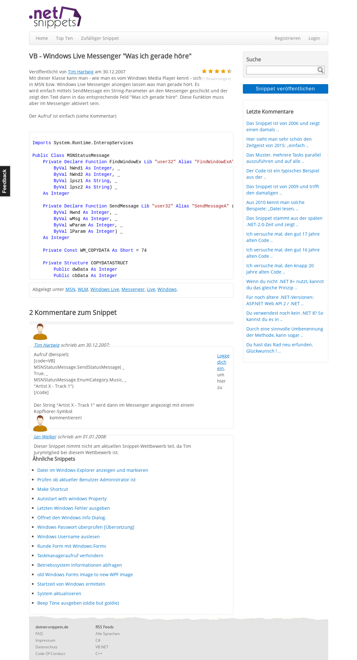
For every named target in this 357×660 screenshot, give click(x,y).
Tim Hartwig (46, 345)
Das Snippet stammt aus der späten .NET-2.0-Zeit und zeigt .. (284, 221)
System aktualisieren (59, 593)
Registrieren (288, 38)
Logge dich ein (223, 362)
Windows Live (104, 289)
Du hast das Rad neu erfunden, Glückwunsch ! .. (279, 348)
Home (42, 38)
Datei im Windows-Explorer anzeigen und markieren (92, 470)
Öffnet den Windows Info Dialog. (71, 518)
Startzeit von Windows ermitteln (71, 584)
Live (151, 289)
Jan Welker (45, 437)
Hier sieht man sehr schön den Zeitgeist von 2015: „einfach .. (279, 142)
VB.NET (101, 647)
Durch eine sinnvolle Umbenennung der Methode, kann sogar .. (284, 332)
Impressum (45, 640)
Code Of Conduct (50, 653)
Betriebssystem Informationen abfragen (79, 565)
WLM (83, 289)
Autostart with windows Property (72, 499)
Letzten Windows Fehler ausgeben (73, 508)
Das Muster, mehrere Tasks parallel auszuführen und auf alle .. (283, 158)
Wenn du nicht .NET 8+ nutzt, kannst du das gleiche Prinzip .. (285, 284)
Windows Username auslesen (68, 537)
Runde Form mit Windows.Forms (71, 546)
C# (98, 640)
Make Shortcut (52, 489)
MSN (70, 289)
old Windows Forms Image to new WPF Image (85, 574)
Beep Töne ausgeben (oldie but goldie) (78, 603)
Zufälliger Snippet (100, 38)
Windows (167, 289)
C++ (98, 653)
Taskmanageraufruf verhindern (70, 555)
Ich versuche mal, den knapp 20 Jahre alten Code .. (280, 268)
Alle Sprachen (107, 633)
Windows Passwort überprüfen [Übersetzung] (85, 527)
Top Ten (64, 38)
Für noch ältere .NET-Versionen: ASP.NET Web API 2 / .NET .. (280, 300)
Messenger (133, 289)
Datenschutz (46, 647)
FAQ (39, 633)
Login (314, 38)
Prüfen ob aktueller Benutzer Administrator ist (86, 480)
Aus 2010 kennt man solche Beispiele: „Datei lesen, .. (275, 205)
